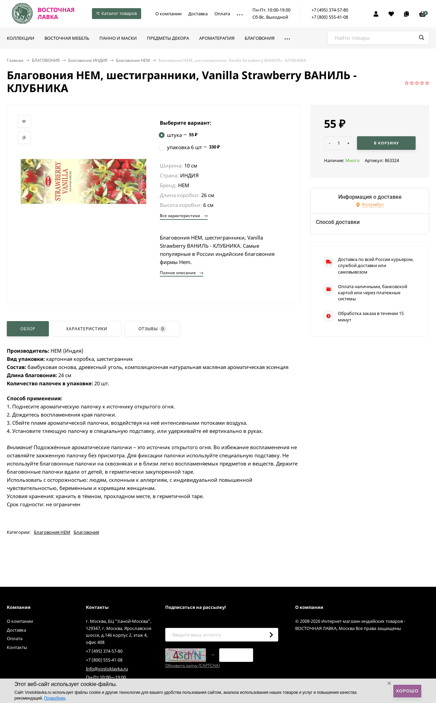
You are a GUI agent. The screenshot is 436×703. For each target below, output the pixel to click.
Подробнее (54, 698)
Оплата (222, 14)
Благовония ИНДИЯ (88, 60)
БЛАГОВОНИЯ (46, 60)
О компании (168, 14)
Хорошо (407, 690)
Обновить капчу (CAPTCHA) (192, 665)
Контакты (17, 647)
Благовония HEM (133, 60)
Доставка (198, 14)
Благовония (86, 532)
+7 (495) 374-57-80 (329, 10)
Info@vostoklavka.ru (107, 669)
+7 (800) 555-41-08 (329, 17)
